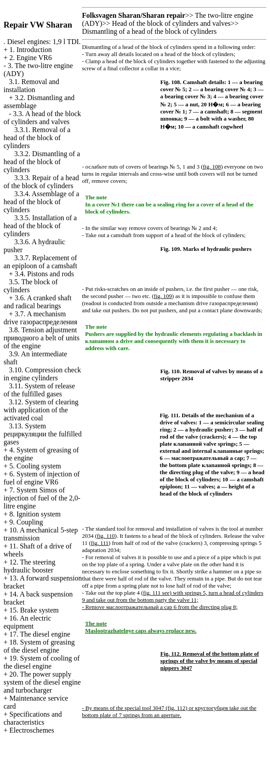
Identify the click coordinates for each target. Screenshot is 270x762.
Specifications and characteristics (33, 718)
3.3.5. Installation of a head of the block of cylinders (40, 226)
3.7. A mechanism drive (40, 318)
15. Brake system (34, 610)
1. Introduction (30, 49)
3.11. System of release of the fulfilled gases (39, 390)
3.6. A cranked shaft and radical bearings (38, 302)
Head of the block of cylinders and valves (171, 23)
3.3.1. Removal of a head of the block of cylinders (37, 137)
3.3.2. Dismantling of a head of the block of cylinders (42, 161)
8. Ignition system (35, 514)
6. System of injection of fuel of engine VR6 (42, 478)
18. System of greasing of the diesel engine (39, 646)
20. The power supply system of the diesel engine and (42, 682)
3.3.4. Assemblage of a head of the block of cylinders (41, 202)
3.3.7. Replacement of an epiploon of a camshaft (40, 262)
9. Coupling (26, 522)
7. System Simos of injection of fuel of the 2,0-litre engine (42, 498)
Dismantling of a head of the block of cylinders (149, 31)
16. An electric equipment (27, 622)
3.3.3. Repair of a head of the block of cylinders (41, 181)
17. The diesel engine (39, 634)
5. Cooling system (35, 466)
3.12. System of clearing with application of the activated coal (41, 410)
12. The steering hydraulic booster (29, 566)
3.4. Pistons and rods (44, 274)
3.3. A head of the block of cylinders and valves (42, 117)
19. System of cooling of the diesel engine (42, 662)
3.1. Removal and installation (31, 85)
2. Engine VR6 (30, 57)
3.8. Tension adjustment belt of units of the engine (42, 338)
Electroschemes (31, 730)
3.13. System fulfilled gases (43, 434)
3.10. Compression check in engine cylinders (42, 374)
